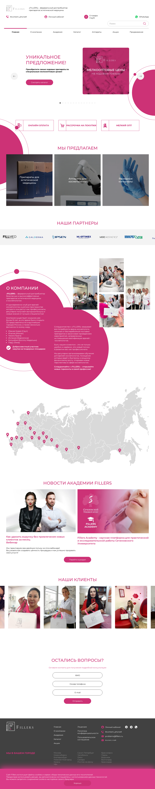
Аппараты (96, 32)
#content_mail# (108, 740)
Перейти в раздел (77, 559)
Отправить (78, 701)
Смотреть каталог (39, 82)
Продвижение (136, 32)
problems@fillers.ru (112, 736)
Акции (116, 32)
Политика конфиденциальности (88, 732)
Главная (15, 32)
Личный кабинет (54, 16)
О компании (36, 32)
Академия (57, 32)
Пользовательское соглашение (86, 738)
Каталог (77, 32)
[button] (14, 76)
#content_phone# (16, 16)
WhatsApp (142, 16)
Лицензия (82, 727)
